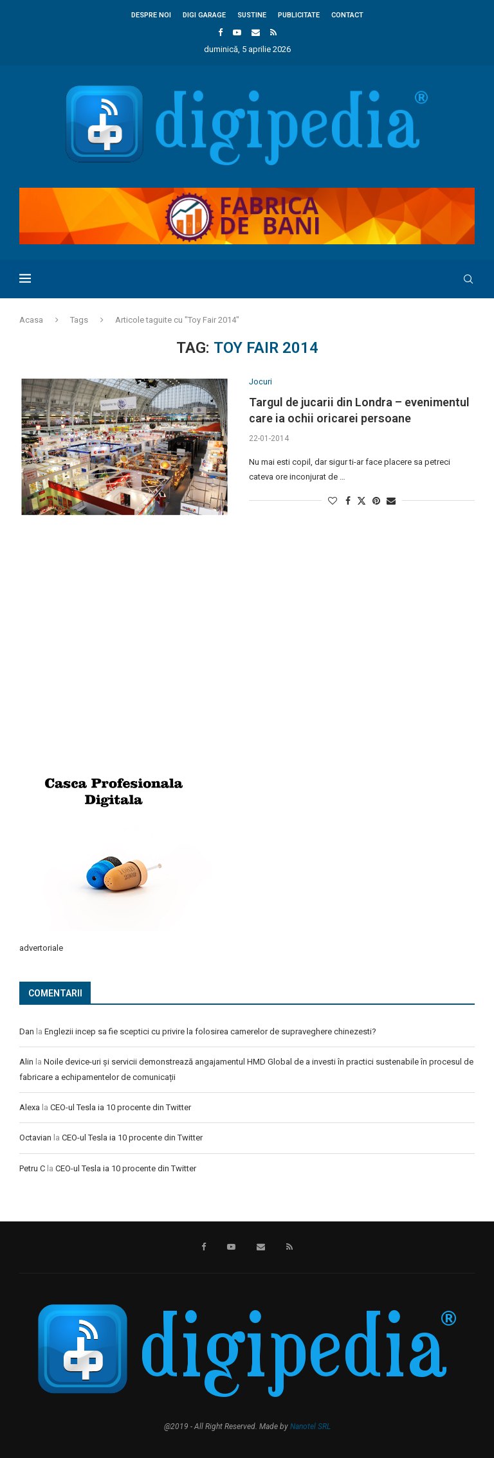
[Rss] (273, 32)
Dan (26, 1031)
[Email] (256, 32)
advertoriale (41, 948)
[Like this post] (332, 501)
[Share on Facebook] (348, 501)
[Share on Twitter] (361, 500)
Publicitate (299, 15)
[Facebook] (220, 32)
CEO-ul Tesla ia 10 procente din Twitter (120, 1107)
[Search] (468, 279)
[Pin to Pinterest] (376, 501)
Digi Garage (204, 15)
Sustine (251, 15)
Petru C (32, 1168)
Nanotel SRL (310, 1426)
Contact (347, 15)
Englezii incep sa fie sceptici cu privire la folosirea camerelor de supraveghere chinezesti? (210, 1031)
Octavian (35, 1137)
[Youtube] (237, 32)
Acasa (31, 320)
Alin (26, 1061)
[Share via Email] (391, 501)
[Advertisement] (115, 662)
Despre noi (151, 15)
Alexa (29, 1107)
